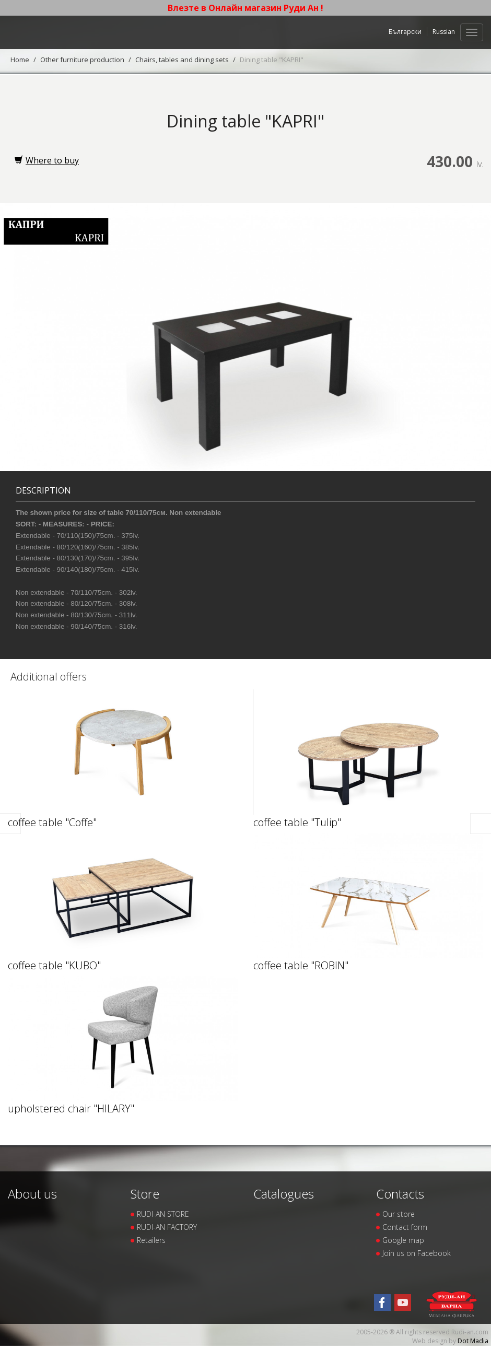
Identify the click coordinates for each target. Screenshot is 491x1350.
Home (19, 59)
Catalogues (283, 1193)
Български (405, 31)
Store (145, 1193)
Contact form (404, 1227)
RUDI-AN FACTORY (167, 1227)
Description (43, 490)
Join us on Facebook (416, 1253)
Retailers (151, 1240)
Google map (403, 1240)
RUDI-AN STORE (163, 1214)
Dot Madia (473, 1340)
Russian (443, 31)
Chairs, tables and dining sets (182, 59)
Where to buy (47, 160)
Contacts (400, 1193)
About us (32, 1193)
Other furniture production (82, 59)
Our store (398, 1214)
